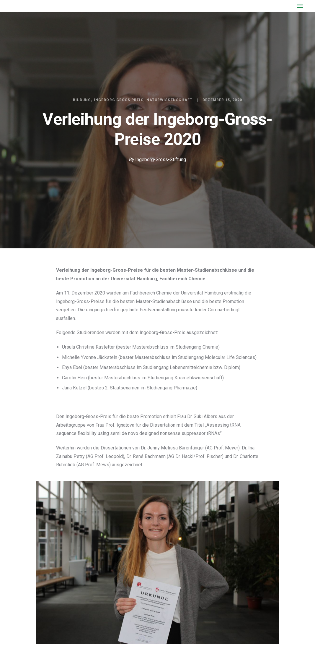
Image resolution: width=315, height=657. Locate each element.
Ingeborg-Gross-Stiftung (160, 159)
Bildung (82, 100)
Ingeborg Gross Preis (118, 100)
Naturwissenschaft (169, 100)
